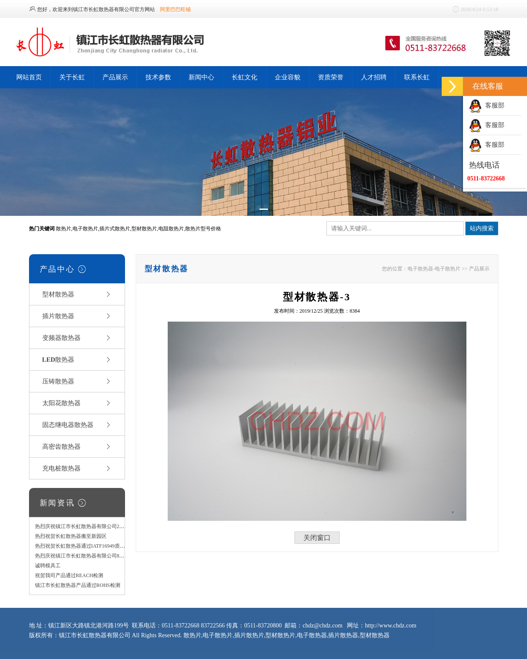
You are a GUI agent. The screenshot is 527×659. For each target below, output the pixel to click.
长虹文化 (244, 77)
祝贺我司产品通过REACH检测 (69, 575)
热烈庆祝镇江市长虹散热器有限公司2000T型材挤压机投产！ (103, 526)
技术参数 (158, 77)
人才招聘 (374, 77)
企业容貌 (287, 77)
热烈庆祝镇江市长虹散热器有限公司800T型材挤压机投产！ (102, 556)
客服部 (486, 105)
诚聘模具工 (48, 566)
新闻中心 (201, 77)
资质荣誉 (331, 77)
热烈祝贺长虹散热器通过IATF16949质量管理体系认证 (95, 546)
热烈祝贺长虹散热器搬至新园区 (71, 536)
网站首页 (29, 77)
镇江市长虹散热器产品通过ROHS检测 (77, 585)
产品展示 (115, 77)
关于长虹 (72, 77)
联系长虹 (417, 77)
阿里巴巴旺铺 (175, 9)
